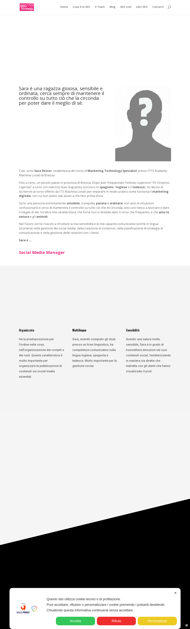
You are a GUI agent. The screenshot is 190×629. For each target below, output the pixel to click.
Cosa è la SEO (81, 7)
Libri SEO (142, 7)
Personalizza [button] (157, 621)
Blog (112, 7)
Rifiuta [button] (116, 621)
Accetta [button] (75, 621)
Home (64, 7)
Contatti (158, 7)
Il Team (100, 7)
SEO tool (125, 7)
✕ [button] (175, 593)
